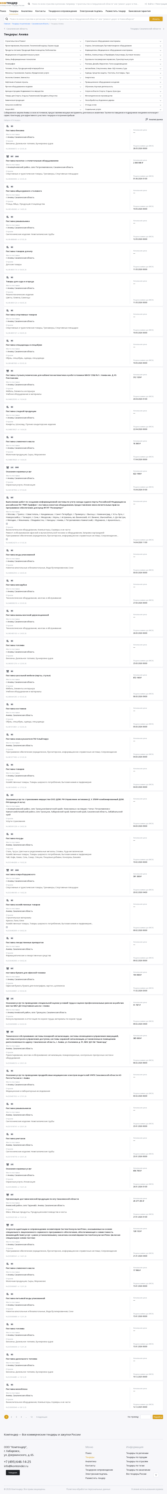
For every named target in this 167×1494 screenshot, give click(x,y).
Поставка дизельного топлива (21, 1358)
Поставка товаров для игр (19, 251)
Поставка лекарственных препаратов (25, 942)
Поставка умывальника (18, 221)
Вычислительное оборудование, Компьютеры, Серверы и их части (38, 529)
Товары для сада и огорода (20, 281)
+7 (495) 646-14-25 (17, 1462)
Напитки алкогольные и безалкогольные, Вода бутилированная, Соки (39, 567)
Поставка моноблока (16, 1389)
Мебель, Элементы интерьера (20, 391)
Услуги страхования (15, 821)
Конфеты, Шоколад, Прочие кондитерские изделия (31, 424)
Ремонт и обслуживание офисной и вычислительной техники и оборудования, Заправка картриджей (55, 532)
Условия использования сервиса (147, 1489)
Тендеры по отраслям (137, 1461)
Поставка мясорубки (16, 584)
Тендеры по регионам (137, 1453)
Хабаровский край (60, 811)
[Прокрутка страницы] (156, 1475)
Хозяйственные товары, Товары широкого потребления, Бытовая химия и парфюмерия (48, 782)
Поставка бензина (15, 130)
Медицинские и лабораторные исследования (28, 1091)
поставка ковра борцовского (20, 874)
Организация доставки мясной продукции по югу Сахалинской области (42, 1199)
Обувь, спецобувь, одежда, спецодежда (25, 358)
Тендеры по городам (136, 1457)
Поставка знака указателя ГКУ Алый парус (27, 738)
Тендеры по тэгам (135, 1465)
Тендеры (13, 11)
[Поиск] (29, 3)
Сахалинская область (24, 137)
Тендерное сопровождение (62, 11)
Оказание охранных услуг (19, 471)
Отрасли (9, 141)
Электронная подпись (91, 11)
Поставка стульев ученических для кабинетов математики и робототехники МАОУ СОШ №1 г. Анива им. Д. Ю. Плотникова (61, 376)
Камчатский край (78, 811)
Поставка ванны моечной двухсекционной (27, 615)
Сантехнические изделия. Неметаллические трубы (30, 234)
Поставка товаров (15, 769)
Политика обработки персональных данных (88, 1489)
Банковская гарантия (140, 11)
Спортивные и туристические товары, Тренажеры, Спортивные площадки (42, 173)
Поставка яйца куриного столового (24, 191)
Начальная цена (140, 130)
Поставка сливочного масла (20, 441)
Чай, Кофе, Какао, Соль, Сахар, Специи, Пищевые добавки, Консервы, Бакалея (43, 857)
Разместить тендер (116, 11)
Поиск (3, 11)
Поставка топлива (15, 645)
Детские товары (14, 264)
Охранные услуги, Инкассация (20, 484)
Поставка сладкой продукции (21, 411)
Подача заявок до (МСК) (143, 146)
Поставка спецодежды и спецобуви (24, 344)
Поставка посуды (14, 838)
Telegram (12, 1472)
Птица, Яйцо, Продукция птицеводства (25, 204)
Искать (156, 19)
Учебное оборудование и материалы (23, 394)
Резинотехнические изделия (19, 294)
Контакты (40, 11)
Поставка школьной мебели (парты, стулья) (28, 675)
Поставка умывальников (18, 1108)
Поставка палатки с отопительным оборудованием (32, 160)
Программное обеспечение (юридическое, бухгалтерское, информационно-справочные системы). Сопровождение (61, 535)
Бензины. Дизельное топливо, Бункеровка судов (29, 143)
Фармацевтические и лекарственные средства (28, 955)
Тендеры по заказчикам (138, 1469)
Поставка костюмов (16, 708)
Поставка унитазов (15, 1138)
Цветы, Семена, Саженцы (18, 297)
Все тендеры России (136, 1473)
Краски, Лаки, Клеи (15, 920)
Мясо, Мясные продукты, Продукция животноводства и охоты (36, 1212)
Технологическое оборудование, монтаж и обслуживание (33, 598)
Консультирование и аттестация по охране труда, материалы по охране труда (44, 1018)
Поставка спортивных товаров (21, 314)
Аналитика (26, 11)
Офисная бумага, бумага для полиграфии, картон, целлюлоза (35, 985)
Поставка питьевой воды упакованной (25, 1298)
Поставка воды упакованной (20, 554)
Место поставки (13, 134)
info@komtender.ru (16, 1466)
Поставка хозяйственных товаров (23, 904)
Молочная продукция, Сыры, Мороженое (26, 454)
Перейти (158, 1417)
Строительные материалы (18, 917)
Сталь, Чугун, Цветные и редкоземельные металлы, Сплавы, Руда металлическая (44, 851)
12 (32, 1417)
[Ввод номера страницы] (145, 1417)
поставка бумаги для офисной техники (26, 972)
